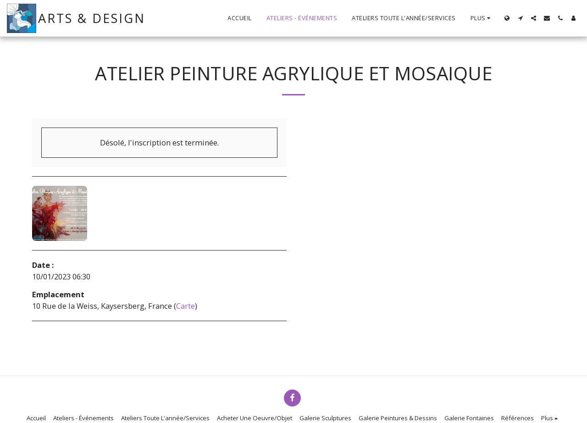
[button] (520, 18)
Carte (185, 306)
